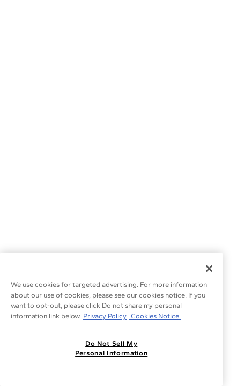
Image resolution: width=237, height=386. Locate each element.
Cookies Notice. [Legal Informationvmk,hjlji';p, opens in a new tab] (155, 316)
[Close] (209, 268)
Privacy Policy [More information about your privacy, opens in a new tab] (105, 316)
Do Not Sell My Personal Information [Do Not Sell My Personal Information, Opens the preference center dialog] (111, 348)
